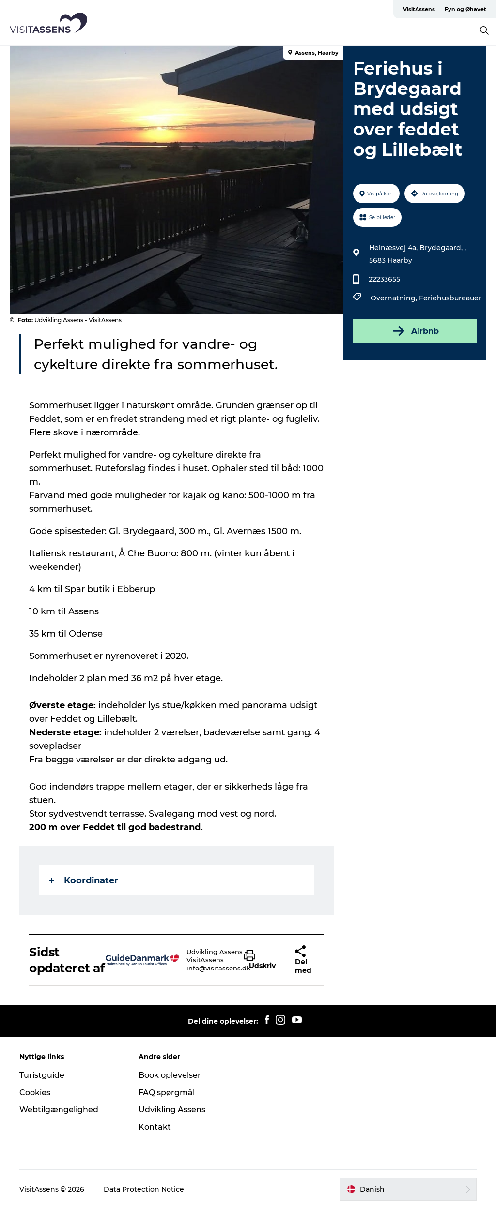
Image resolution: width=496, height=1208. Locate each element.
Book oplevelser (170, 1075)
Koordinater (83, 880)
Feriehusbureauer (450, 298)
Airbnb (415, 331)
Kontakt (155, 1127)
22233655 (384, 279)
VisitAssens (419, 9)
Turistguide (41, 1075)
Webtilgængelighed (58, 1109)
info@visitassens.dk (218, 968)
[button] (262, 960)
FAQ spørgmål (167, 1092)
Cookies (34, 1092)
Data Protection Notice (144, 1189)
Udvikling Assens (172, 1109)
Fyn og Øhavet (465, 9)
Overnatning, (395, 298)
